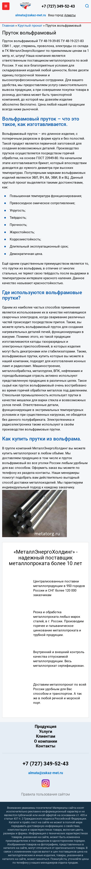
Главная (8, 26)
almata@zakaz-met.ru (30, 15)
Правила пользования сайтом (45, 794)
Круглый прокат (30, 26)
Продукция (45, 726)
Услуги (45, 731)
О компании (45, 741)
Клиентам (45, 736)
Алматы (70, 15)
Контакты (45, 746)
